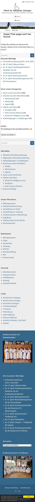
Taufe (5, 241)
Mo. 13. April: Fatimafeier (14, 420)
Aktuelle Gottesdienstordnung (15, 155)
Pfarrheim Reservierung (12, 206)
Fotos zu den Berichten (12, 93)
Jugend (8, 104)
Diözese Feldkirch (10, 318)
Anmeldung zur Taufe (11, 209)
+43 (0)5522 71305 (28, 2)
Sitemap (6, 280)
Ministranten (10, 99)
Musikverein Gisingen (12, 301)
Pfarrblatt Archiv (9, 272)
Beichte (6, 249)
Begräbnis (7, 218)
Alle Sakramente (9, 238)
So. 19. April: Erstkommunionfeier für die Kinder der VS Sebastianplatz (18, 408)
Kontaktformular (9, 283)
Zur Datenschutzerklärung (22, 500)
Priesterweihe (8, 258)
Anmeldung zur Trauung (13, 212)
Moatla (7, 102)
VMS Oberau (8, 312)
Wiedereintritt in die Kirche (14, 220)
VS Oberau (7, 309)
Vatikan (6, 323)
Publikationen (8, 278)
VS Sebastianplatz (10, 306)
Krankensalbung (9, 252)
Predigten (9, 110)
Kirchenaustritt (9, 223)
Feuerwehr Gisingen (11, 303)
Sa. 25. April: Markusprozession (15, 76)
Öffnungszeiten (9, 203)
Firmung (6, 246)
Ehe (4, 255)
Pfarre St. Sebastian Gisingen (17, 10)
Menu (18, 16)
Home (8, 30)
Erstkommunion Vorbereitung (15, 215)
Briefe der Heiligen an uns (15, 116)
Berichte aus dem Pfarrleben (14, 96)
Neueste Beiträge (9, 189)
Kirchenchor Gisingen (12, 298)
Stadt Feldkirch (9, 315)
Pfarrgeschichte (9, 275)
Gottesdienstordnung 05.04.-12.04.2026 (18, 62)
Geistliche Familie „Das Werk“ (15, 320)
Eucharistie (7, 243)
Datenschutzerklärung (11, 488)
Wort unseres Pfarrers (13, 113)
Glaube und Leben (10, 107)
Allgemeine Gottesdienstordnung (16, 158)
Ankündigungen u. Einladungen (15, 118)
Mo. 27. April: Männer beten (13, 64)
